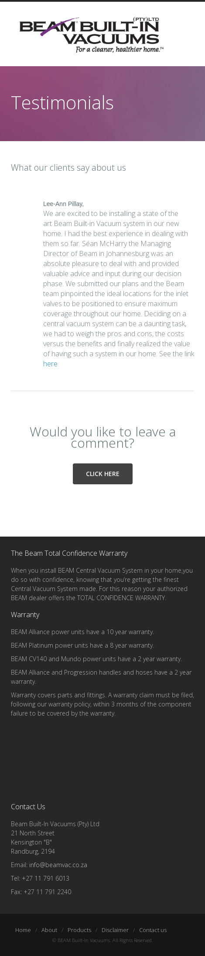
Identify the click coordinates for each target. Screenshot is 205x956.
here (50, 363)
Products (79, 930)
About (49, 930)
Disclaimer (115, 930)
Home (23, 930)
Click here (103, 474)
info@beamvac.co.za (58, 865)
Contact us (153, 930)
